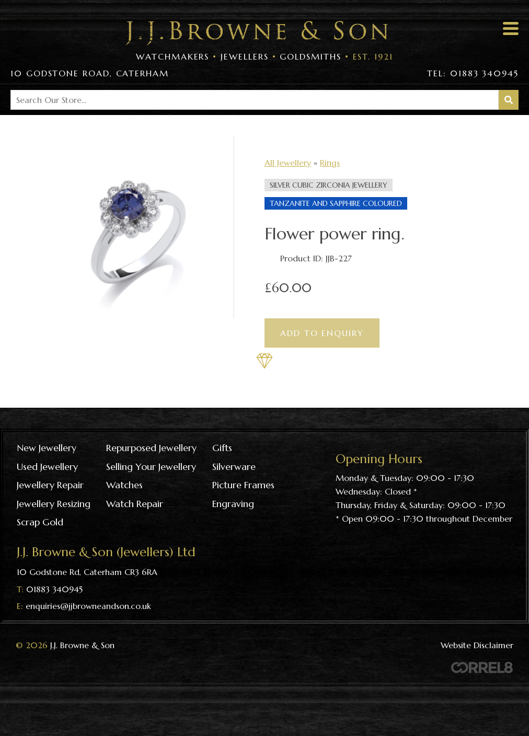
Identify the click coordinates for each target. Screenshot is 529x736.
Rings (330, 162)
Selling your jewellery (151, 467)
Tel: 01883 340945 (473, 73)
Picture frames (243, 485)
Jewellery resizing (53, 504)
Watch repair (134, 504)
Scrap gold (40, 522)
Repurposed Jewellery (151, 448)
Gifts (222, 448)
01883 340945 (54, 589)
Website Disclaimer (477, 645)
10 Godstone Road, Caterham (89, 73)
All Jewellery (287, 162)
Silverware (234, 467)
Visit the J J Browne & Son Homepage (256, 33)
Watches (124, 485)
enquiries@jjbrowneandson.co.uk (88, 606)
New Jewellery (46, 448)
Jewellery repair (50, 485)
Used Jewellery (47, 467)
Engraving (233, 504)
